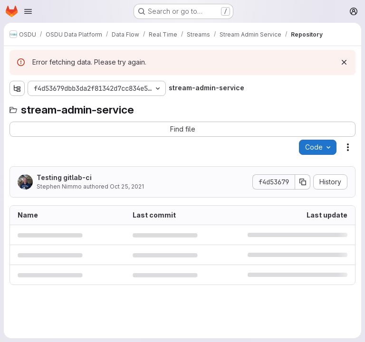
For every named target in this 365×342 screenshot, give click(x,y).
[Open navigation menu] (28, 11)
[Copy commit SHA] (302, 182)
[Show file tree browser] (17, 88)
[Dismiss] (344, 62)
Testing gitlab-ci (64, 177)
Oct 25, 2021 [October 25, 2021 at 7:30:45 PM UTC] (127, 186)
